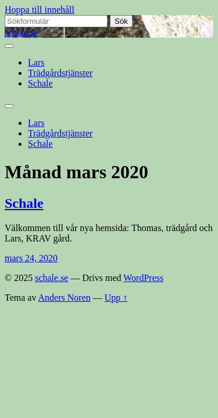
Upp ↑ (116, 297)
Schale (40, 83)
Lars (36, 62)
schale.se (21, 32)
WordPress (143, 278)
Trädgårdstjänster (60, 73)
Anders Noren (64, 297)
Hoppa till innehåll (39, 10)
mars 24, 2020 (31, 258)
